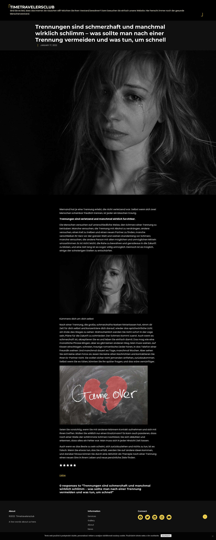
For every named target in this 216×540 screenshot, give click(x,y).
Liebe (63, 475)
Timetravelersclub (32, 7)
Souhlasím (166, 536)
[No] (212, 536)
